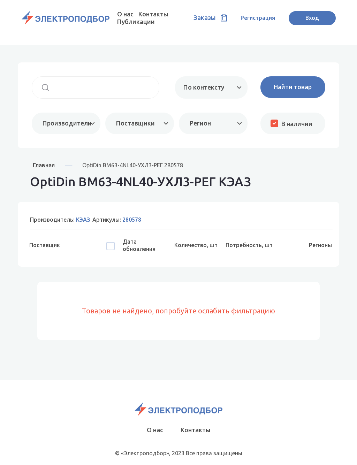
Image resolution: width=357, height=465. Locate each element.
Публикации (136, 21)
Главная (44, 165)
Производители (67, 123)
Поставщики (135, 123)
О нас (125, 13)
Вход (312, 18)
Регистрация (258, 18)
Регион (200, 123)
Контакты (153, 13)
